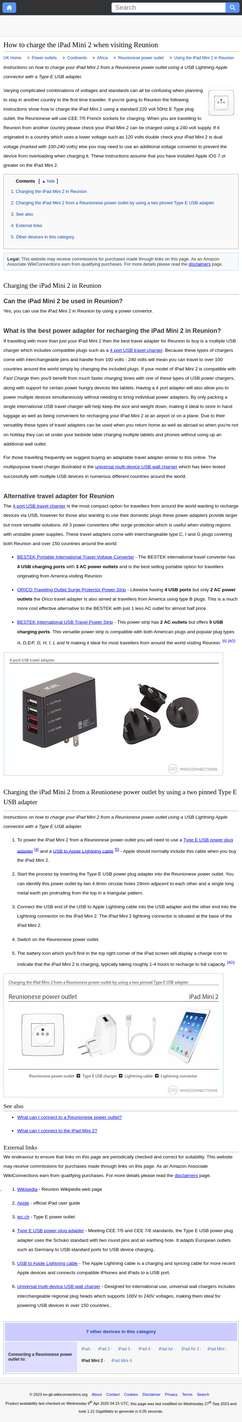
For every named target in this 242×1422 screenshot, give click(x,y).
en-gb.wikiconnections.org (65, 1394)
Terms (187, 1394)
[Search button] (233, 7)
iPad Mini (216, 1349)
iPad (85, 1349)
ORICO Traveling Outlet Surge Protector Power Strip (71, 589)
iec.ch (23, 1217)
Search (203, 1394)
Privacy (171, 1394)
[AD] (231, 641)
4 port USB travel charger (136, 350)
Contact (113, 1394)
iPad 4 (144, 1349)
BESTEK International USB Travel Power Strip (65, 622)
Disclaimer (151, 1394)
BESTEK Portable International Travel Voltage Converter (75, 557)
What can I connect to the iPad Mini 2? (57, 1130)
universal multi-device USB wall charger (136, 466)
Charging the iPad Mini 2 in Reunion (51, 191)
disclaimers (200, 264)
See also (24, 214)
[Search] (168, 7)
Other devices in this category (45, 236)
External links (29, 225)
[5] (117, 849)
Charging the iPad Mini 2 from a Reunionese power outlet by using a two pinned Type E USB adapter (115, 202)
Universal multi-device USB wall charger (58, 1286)
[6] (224, 641)
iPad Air (166, 1349)
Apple (23, 1203)
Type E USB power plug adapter (50, 1230)
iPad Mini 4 (121, 1360)
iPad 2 (104, 1349)
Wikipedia (27, 1189)
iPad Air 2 (190, 1349)
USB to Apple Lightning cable (83, 850)
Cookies (131, 1394)
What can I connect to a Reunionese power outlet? (69, 1117)
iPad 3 (124, 1349)
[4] (36, 849)
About (97, 1394)
